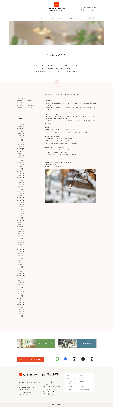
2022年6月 (19, 184)
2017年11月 (20, 302)
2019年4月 (19, 264)
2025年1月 (19, 131)
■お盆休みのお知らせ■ (22, 98)
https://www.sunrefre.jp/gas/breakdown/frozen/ (57, 149)
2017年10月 (20, 304)
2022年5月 (19, 186)
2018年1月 (19, 298)
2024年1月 (19, 151)
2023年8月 (19, 160)
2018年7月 (19, 284)
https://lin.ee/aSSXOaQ (57, 166)
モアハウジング (57, 5)
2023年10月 (20, 155)
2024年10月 (20, 135)
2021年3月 (19, 215)
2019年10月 (20, 251)
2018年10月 (20, 278)
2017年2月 (19, 316)
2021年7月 (19, 206)
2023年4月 (19, 166)
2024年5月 (19, 142)
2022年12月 (20, 173)
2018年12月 (20, 273)
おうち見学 (71, 18)
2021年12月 (20, 198)
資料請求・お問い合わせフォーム (30, 359)
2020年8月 (19, 229)
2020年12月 (20, 220)
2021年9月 (19, 202)
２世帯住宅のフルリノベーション (25, 107)
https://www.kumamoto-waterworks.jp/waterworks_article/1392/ (61, 143)
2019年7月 (19, 258)
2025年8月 (19, 124)
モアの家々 (51, 18)
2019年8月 (19, 255)
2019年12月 (20, 247)
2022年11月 (20, 175)
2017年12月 (20, 300)
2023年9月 (19, 157)
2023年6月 (19, 164)
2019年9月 (19, 253)
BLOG (81, 18)
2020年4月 (19, 238)
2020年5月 (19, 235)
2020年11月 (20, 222)
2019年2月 (19, 269)
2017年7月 (19, 311)
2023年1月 (19, 171)
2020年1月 (19, 244)
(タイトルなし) (20, 102)
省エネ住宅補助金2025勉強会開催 (25, 105)
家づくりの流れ (69, 381)
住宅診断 (82, 381)
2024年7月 (19, 140)
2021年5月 (19, 211)
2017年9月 (19, 307)
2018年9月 (19, 280)
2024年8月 (19, 137)
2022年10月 (20, 177)
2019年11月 (20, 249)
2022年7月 (19, 182)
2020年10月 (20, 224)
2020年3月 (19, 240)
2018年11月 (20, 276)
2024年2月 (19, 149)
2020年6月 (19, 233)
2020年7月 (19, 231)
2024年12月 (20, 133)
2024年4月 (19, 144)
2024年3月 (19, 146)
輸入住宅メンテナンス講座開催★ (25, 100)
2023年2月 (19, 169)
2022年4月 (19, 189)
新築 (31, 18)
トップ (67, 375)
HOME (21, 18)
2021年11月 (20, 200)
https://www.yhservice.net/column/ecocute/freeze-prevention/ (61, 154)
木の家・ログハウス (70, 378)
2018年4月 (19, 291)
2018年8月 (19, 282)
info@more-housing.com (88, 10)
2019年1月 (19, 271)
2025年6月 (19, 126)
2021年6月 (19, 209)
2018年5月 (19, 289)
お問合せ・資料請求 (84, 389)
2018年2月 (19, 296)
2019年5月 (19, 262)
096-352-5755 (90, 7)
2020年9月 (19, 226)
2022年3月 (19, 191)
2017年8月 (19, 309)
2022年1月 (19, 195)
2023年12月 (20, 153)
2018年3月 (19, 293)
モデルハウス (61, 18)
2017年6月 (19, 313)
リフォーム (41, 18)
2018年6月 (19, 287)
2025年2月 (19, 128)
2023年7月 (19, 162)
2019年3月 (19, 267)
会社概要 (91, 18)
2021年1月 (19, 218)
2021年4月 (19, 213)
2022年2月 (19, 193)
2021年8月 (19, 204)
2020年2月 (19, 242)
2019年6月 (19, 260)
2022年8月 (19, 180)
